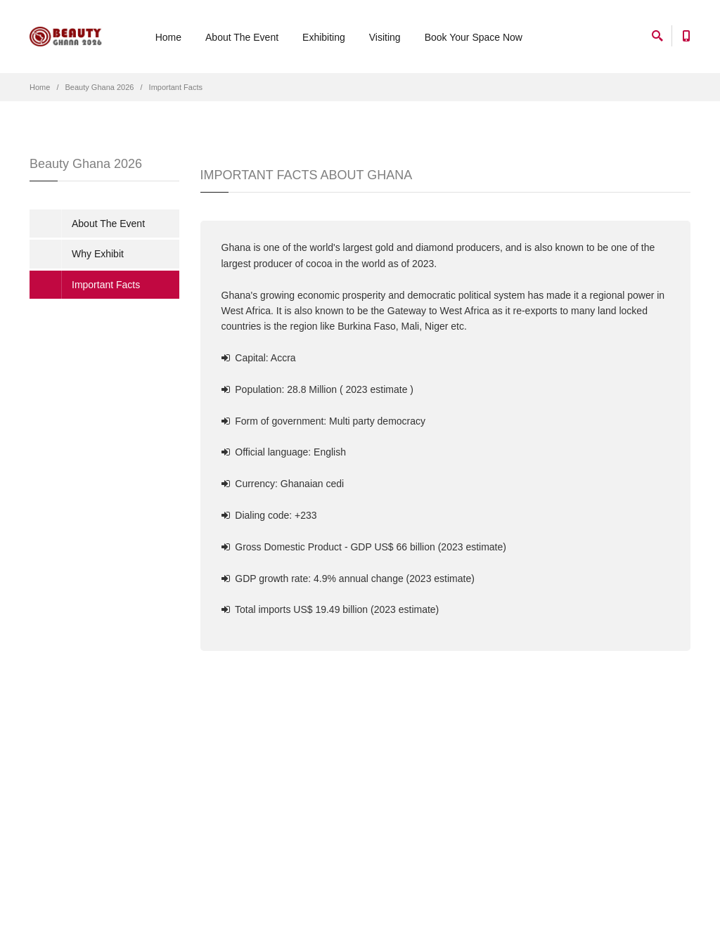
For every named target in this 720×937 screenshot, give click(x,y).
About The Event (241, 37)
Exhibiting (323, 37)
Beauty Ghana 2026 (99, 87)
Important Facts (175, 87)
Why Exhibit (98, 253)
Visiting (385, 37)
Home (168, 37)
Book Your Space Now (473, 37)
